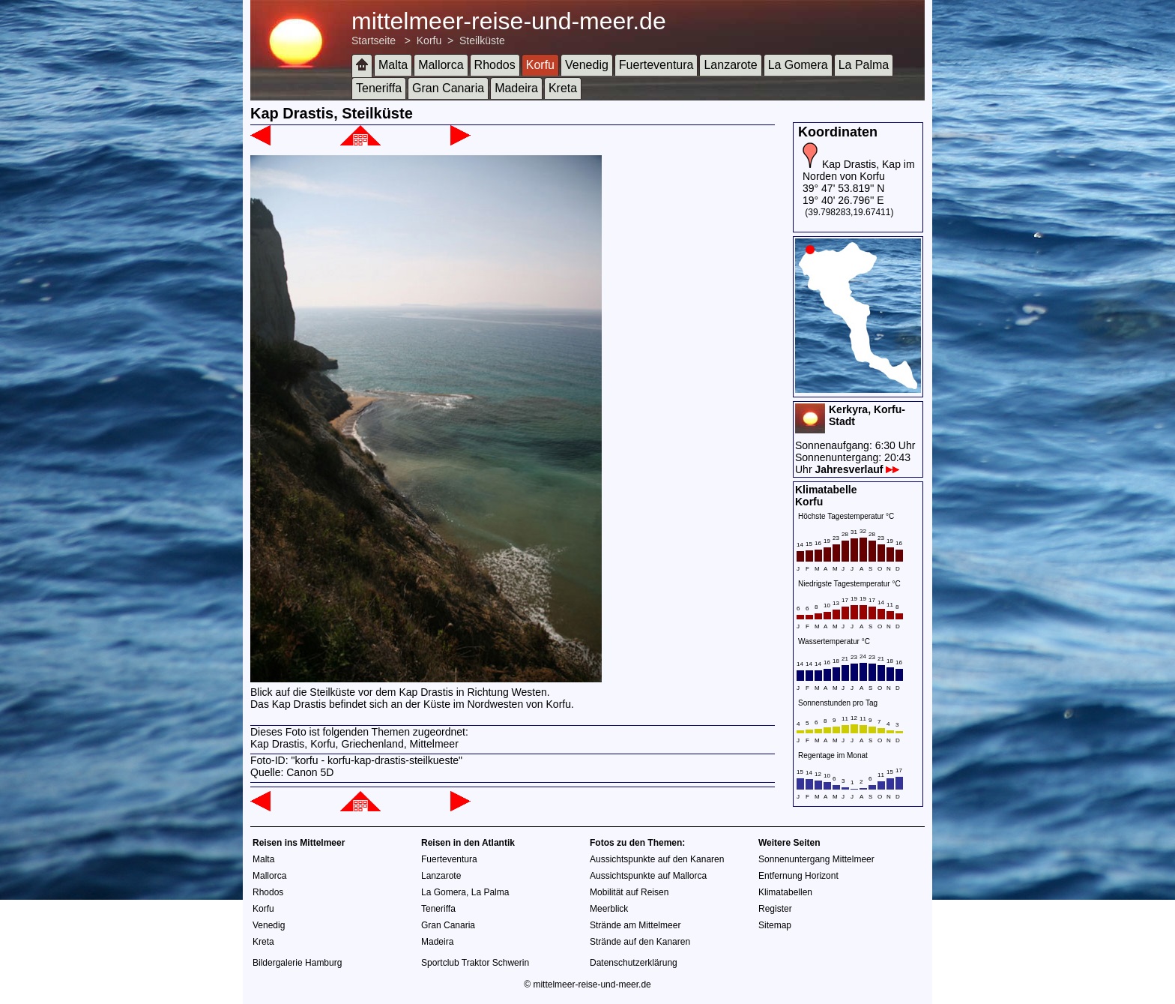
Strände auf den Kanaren (640, 942)
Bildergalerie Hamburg (297, 963)
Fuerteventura (656, 64)
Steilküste (482, 40)
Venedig (586, 64)
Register (775, 909)
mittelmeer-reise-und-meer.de (508, 20)
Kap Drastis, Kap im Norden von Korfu (859, 170)
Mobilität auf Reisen (629, 892)
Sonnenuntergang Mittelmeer (816, 859)
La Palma (864, 64)
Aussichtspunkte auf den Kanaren (657, 859)
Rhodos (495, 64)
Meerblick (609, 909)
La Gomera (798, 64)
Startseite (373, 40)
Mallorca (440, 64)
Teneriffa (379, 88)
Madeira (516, 88)
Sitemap (774, 925)
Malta (393, 64)
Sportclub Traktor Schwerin (475, 963)
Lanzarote (730, 64)
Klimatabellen (785, 892)
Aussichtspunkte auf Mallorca (648, 876)
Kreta (563, 88)
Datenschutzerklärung (633, 963)
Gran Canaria (448, 88)
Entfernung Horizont (798, 876)
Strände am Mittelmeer (635, 925)
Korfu (429, 40)
